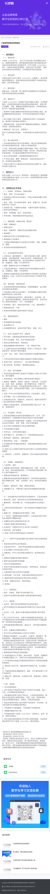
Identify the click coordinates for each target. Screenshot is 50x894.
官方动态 (8, 37)
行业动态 (5, 46)
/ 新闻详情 (15, 37)
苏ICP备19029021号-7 (28, 886)
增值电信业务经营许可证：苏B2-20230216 (14, 890)
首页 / (3, 37)
